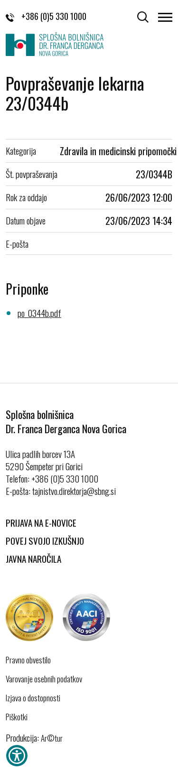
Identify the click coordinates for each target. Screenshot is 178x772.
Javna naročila (33, 558)
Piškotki (17, 717)
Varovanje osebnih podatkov (44, 679)
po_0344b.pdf (39, 312)
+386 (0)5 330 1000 (46, 16)
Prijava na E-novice (41, 522)
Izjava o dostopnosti (33, 698)
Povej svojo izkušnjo (45, 540)
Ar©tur (52, 738)
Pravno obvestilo (28, 660)
